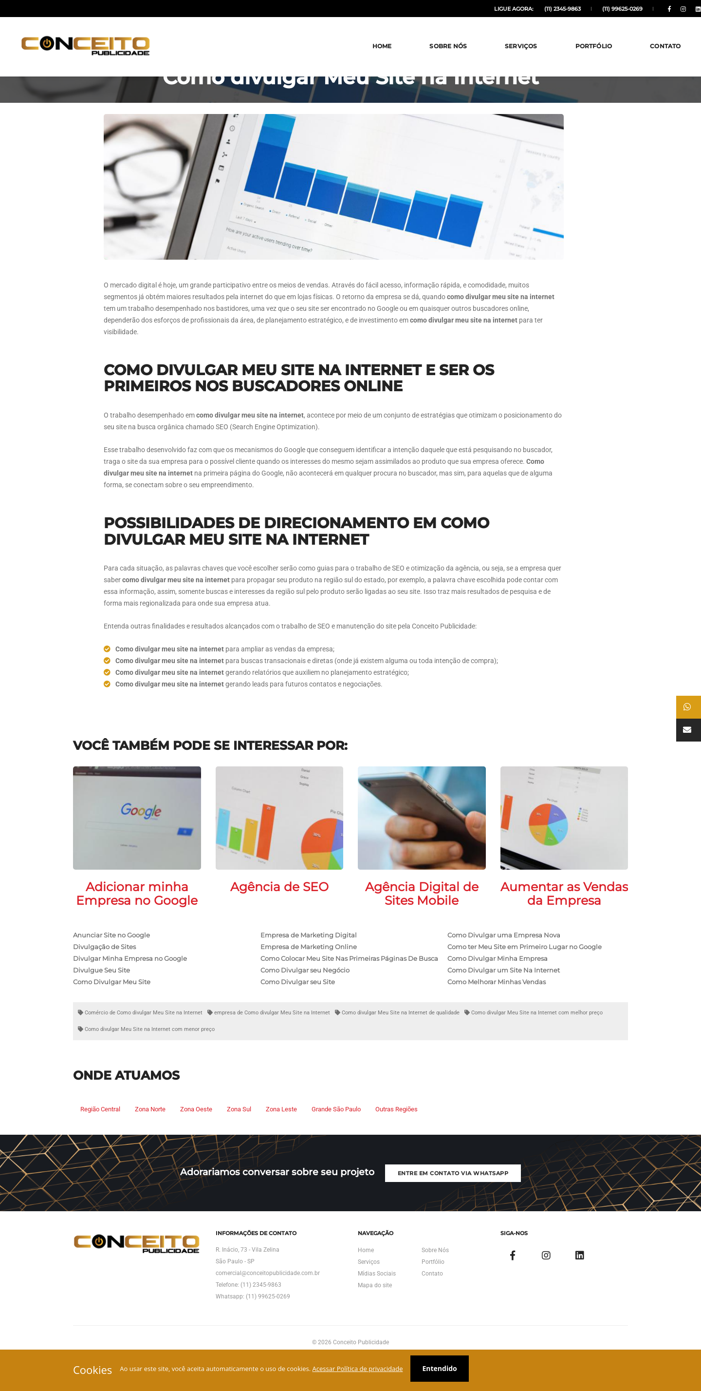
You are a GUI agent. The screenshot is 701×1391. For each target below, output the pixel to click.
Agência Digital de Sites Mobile (422, 914)
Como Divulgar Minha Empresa (497, 979)
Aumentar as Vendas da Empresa (564, 914)
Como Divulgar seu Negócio (305, 991)
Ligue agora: (493, 8)
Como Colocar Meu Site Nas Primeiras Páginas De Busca (349, 979)
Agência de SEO (279, 907)
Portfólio (574, 34)
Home (363, 34)
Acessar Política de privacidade (362, 1370)
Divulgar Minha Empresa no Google (130, 979)
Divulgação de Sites (104, 968)
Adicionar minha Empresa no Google (137, 914)
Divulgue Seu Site (101, 991)
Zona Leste (281, 1130)
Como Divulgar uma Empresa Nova (503, 956)
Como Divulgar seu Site (297, 1003)
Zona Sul (239, 1130)
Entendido (448, 1370)
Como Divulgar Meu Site (111, 1003)
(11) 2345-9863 (541, 8)
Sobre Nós (429, 34)
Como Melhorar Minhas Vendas (496, 1003)
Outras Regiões (396, 1130)
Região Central (100, 1130)
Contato (646, 34)
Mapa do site (375, 1327)
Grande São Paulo (336, 1130)
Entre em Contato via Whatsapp (460, 1203)
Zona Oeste (196, 1130)
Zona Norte (150, 1130)
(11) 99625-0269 (599, 8)
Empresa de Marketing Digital (308, 956)
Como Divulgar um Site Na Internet (503, 991)
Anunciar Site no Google (111, 956)
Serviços (502, 34)
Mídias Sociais (377, 1316)
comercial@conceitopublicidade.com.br (268, 1315)
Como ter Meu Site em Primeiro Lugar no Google (524, 968)
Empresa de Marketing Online (308, 968)
